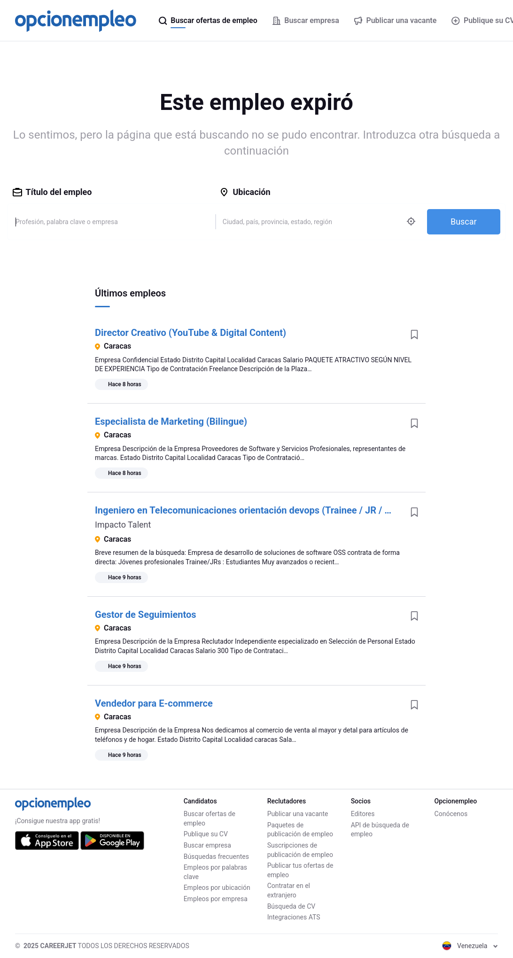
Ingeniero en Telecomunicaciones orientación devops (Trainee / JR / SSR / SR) (260, 510)
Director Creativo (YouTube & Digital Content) (190, 332)
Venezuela (470, 946)
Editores (363, 814)
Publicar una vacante (297, 814)
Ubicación (244, 192)
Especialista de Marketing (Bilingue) (171, 421)
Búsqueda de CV (291, 906)
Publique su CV (206, 834)
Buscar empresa (207, 845)
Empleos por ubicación (217, 887)
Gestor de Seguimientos (145, 614)
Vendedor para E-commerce (154, 703)
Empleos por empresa (216, 899)
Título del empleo (52, 192)
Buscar (464, 221)
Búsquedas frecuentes (216, 856)
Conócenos (451, 814)
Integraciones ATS (293, 917)
